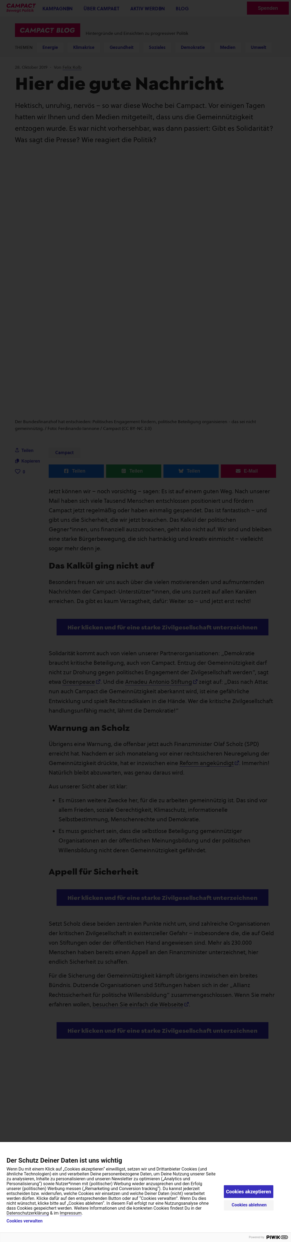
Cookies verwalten (24, 1221)
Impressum (71, 1213)
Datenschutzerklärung (28, 1213)
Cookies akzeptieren (248, 1191)
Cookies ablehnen (249, 1204)
